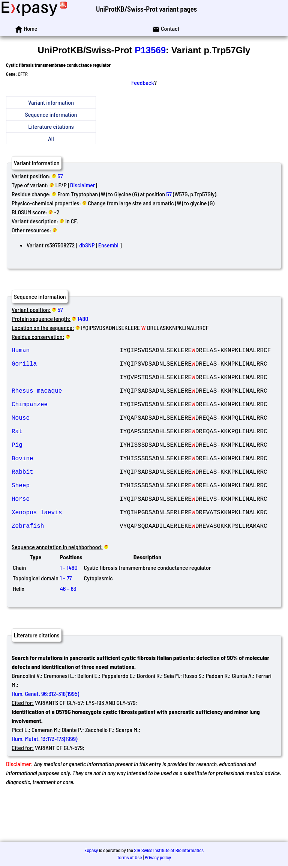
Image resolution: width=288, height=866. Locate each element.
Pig (66, 467)
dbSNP (86, 245)
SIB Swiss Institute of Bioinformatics (169, 850)
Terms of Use (129, 857)
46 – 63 (68, 630)
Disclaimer (82, 184)
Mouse (66, 434)
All (51, 138)
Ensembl (108, 245)
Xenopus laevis (66, 549)
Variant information (51, 102)
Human (66, 351)
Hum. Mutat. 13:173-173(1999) (44, 780)
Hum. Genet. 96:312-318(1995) (45, 735)
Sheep (66, 516)
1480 (83, 318)
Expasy (91, 850)
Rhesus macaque (66, 401)
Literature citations (51, 126)
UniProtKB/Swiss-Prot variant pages (146, 9)
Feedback (142, 82)
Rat (66, 450)
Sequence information (51, 114)
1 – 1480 (69, 609)
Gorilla (66, 368)
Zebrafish (66, 566)
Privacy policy (158, 857)
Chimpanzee (66, 417)
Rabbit (66, 500)
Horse (66, 533)
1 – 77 (66, 620)
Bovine (66, 483)
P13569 (150, 50)
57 (60, 175)
